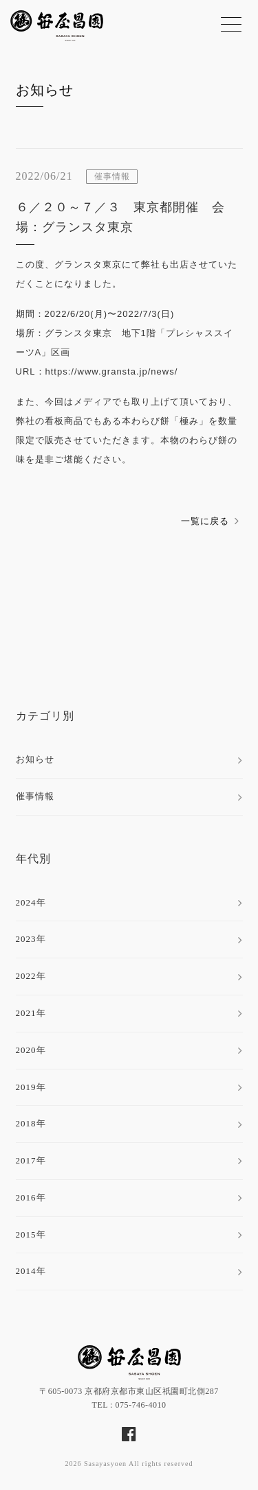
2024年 (31, 902)
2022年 (31, 976)
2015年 (31, 1234)
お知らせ (45, 89)
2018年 (31, 1123)
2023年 (31, 939)
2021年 (31, 1013)
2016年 (31, 1197)
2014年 (31, 1271)
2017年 (31, 1160)
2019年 (31, 1087)
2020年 (31, 1050)
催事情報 (35, 796)
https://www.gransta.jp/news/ (111, 371)
